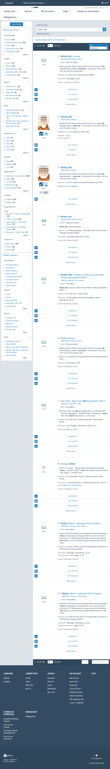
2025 (8, 141)
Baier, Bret (10, 92)
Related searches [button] (10, 255)
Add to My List (71, 104)
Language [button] (7, 195)
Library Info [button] (11, 16)
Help (94, 673)
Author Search (11, 271)
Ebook (8, 45)
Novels (9, 250)
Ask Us (28, 689)
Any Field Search (12, 265)
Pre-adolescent (12, 188)
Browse (50, 681)
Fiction (8, 63)
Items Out (74, 681)
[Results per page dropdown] (50, 45)
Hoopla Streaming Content (11, 720)
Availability (56, 89)
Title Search (10, 268)
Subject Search (11, 274)
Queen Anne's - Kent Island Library (16, 228)
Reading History (76, 692)
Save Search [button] (16, 24)
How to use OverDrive (8, 737)
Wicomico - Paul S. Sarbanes (96, 10)
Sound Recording (12, 49)
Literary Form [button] (8, 239)
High (8, 161)
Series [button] (6, 106)
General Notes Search (14, 277)
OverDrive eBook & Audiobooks (11, 731)
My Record (74, 678)
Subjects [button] (7, 59)
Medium (9, 164)
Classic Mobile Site (96, 763)
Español (7, 681)
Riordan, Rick (11, 98)
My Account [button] (48, 16)
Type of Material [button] (9, 35)
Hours (28, 681)
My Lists (51, 692)
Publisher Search (12, 280)
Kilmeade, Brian (12, 95)
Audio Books (11, 51)
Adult (8, 179)
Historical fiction (12, 69)
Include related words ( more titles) (50, 40)
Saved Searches (76, 696)
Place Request (57, 99)
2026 (8, 138)
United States (11, 75)
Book (8, 40)
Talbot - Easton (12, 219)
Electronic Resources (14, 43)
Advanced (51, 689)
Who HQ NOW (11, 113)
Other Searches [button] (9, 260)
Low (8, 167)
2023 (8, 147)
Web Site (29, 685)
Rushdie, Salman (12, 90)
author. (73, 59)
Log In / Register (77, 703)
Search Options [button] (44, 34)
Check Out (56, 149)
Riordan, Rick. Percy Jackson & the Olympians (17, 122)
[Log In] (102, 3)
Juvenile (9, 182)
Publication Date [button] (9, 133)
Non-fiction (10, 244)
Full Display (56, 94)
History (8, 66)
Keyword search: (42, 25)
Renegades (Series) (13, 110)
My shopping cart (77, 699)
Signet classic (11, 126)
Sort (91, 45)
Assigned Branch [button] (10, 207)
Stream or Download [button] (9, 713)
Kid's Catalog (96, 757)
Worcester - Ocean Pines (15, 232)
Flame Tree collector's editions (17, 116)
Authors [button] (6, 82)
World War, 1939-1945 (14, 72)
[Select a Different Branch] (34, 3)
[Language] (9, 3)
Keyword (51, 678)
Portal (28, 678)
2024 (8, 144)
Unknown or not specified (15, 176)
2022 (8, 150)
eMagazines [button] (31, 712)
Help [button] (66, 16)
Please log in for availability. (68, 186)
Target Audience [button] (9, 172)
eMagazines (31, 716)
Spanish (9, 202)
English (9, 199)
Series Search (11, 286)
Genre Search (11, 283)
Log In (106, 3)
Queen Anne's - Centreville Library (16, 223)
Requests (74, 685)
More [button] (81, 17)
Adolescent (10, 185)
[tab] (16, 29)
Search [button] (29, 16)
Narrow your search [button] (11, 30)
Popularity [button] (7, 157)
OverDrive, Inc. (11, 87)
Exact (49, 685)
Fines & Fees (75, 689)
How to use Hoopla (8, 726)
